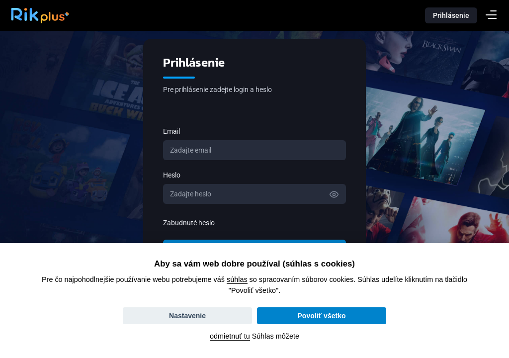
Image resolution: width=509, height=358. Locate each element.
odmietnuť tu (230, 336)
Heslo (171, 175)
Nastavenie (187, 316)
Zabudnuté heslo (189, 223)
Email (171, 131)
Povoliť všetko (322, 316)
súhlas (237, 279)
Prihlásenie (451, 15)
